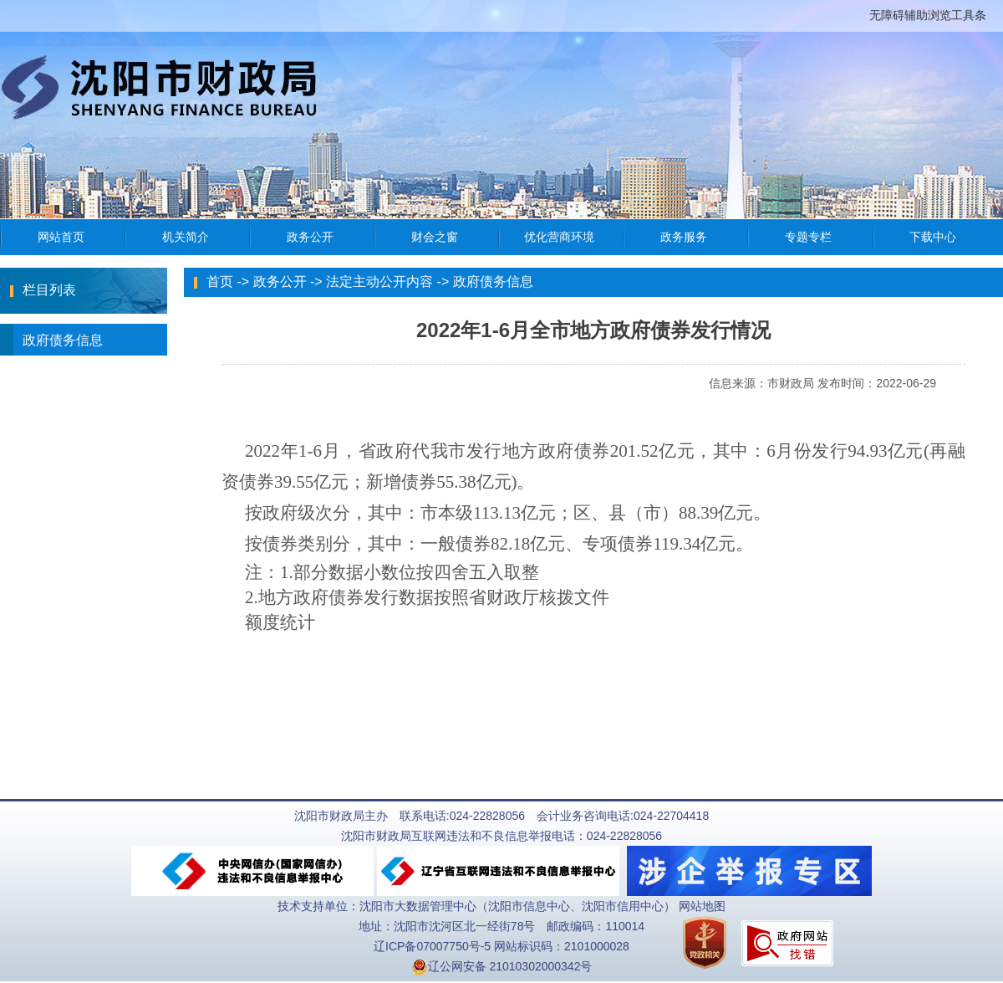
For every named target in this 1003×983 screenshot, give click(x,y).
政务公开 (280, 281)
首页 (219, 281)
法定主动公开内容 (379, 281)
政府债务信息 (51, 340)
